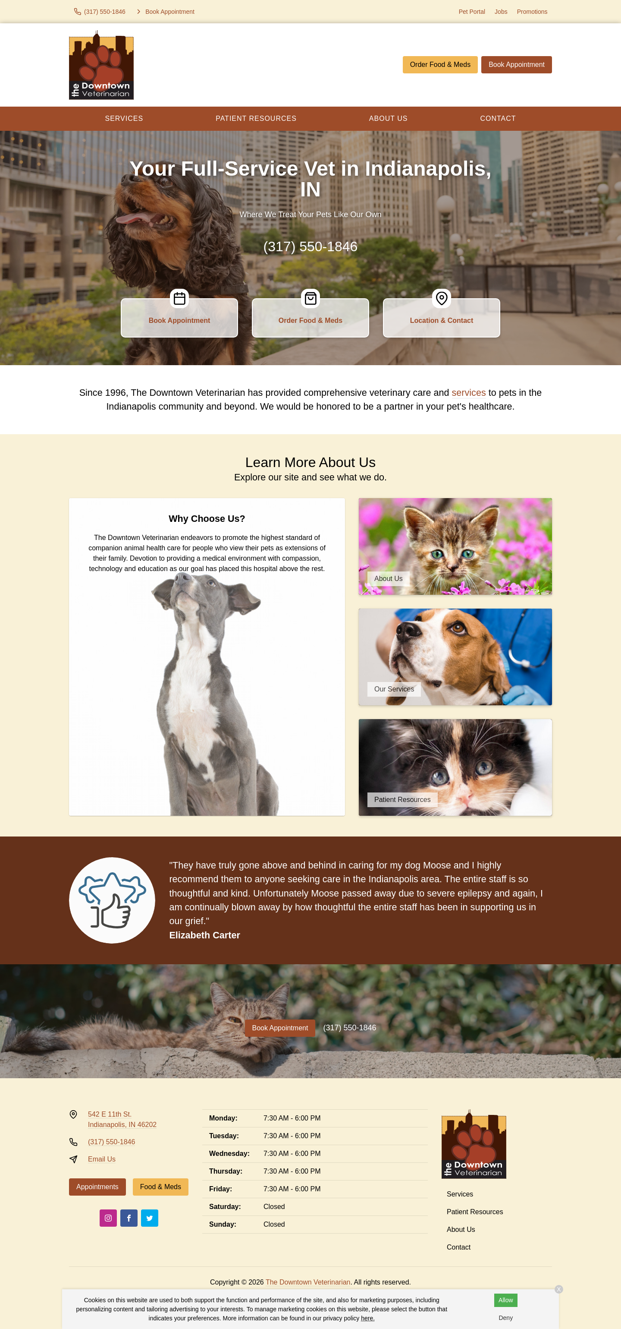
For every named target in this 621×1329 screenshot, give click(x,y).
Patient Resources (256, 118)
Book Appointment (517, 64)
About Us (388, 118)
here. (368, 1318)
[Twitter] (149, 1218)
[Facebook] (129, 1218)
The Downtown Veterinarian (308, 1282)
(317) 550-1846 (310, 246)
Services (124, 118)
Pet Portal (472, 11)
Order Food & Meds (440, 64)
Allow (506, 1300)
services (469, 392)
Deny (506, 1317)
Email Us (102, 1159)
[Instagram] (108, 1218)
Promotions (532, 11)
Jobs (501, 11)
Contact (498, 118)
